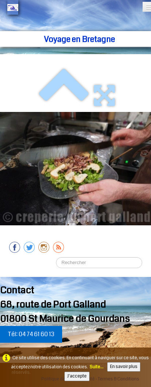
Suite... (96, 367)
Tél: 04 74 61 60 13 (31, 334)
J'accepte (77, 376)
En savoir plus (123, 367)
